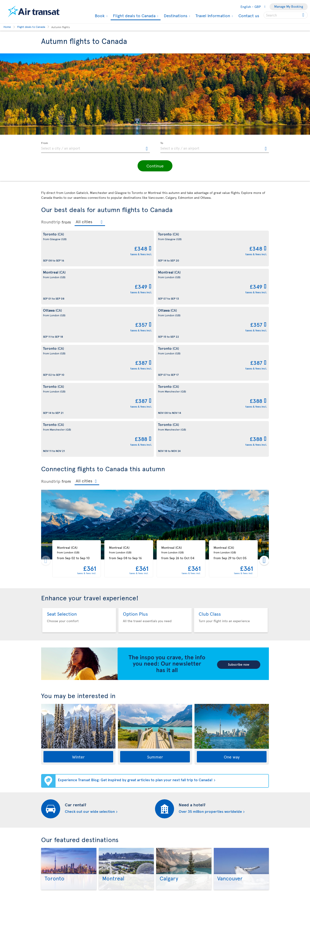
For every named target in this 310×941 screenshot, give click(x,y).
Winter (78, 604)
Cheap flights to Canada (174, 900)
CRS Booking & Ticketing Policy (122, 914)
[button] (155, 165)
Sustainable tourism (55, 878)
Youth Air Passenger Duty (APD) (121, 907)
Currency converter (172, 892)
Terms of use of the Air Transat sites (125, 867)
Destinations (175, 16)
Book (99, 16)
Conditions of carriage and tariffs (123, 838)
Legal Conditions (111, 875)
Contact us (248, 15)
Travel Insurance (111, 899)
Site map (163, 923)
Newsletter (165, 867)
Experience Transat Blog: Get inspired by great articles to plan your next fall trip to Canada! (135, 627)
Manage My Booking (288, 6)
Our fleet (47, 862)
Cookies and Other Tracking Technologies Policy (119, 849)
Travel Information (212, 16)
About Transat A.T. (54, 846)
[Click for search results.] (304, 15)
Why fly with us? (52, 838)
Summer (155, 604)
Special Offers (167, 907)
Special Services (169, 915)
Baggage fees (50, 870)
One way (232, 604)
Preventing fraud (111, 931)
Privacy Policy (109, 891)
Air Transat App (168, 851)
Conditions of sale (112, 883)
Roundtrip (50, 221)
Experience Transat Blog (175, 859)
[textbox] (95, 147)
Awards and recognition (58, 886)
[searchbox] (286, 15)
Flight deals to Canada (134, 16)
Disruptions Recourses (115, 859)
